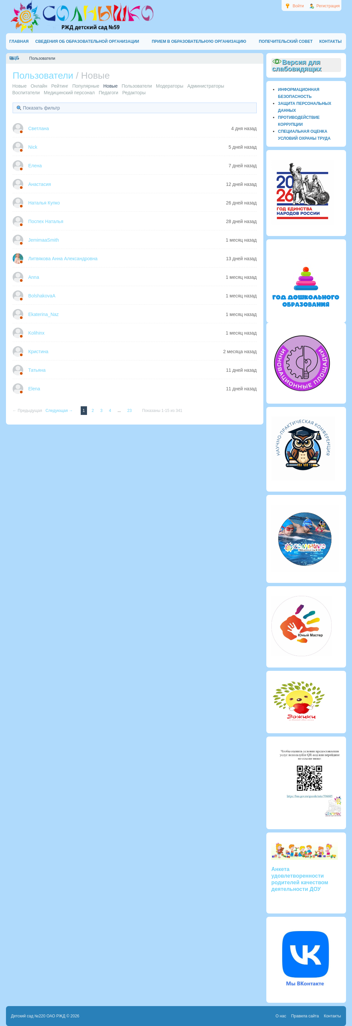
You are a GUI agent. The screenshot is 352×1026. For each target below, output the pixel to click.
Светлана (38, 128)
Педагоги (108, 92)
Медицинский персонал (69, 92)
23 (130, 410)
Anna (33, 277)
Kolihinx (36, 333)
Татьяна (36, 370)
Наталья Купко (44, 202)
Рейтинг (59, 86)
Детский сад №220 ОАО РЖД (38, 1016)
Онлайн (39, 86)
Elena (34, 388)
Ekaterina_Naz (43, 314)
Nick (32, 147)
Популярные (85, 86)
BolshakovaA (41, 295)
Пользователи (137, 86)
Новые (19, 86)
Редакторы (133, 92)
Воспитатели (26, 92)
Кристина (38, 351)
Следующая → (59, 410)
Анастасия (39, 184)
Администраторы (205, 86)
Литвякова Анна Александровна (63, 258)
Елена (35, 165)
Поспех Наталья (45, 221)
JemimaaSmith (43, 240)
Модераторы (169, 86)
